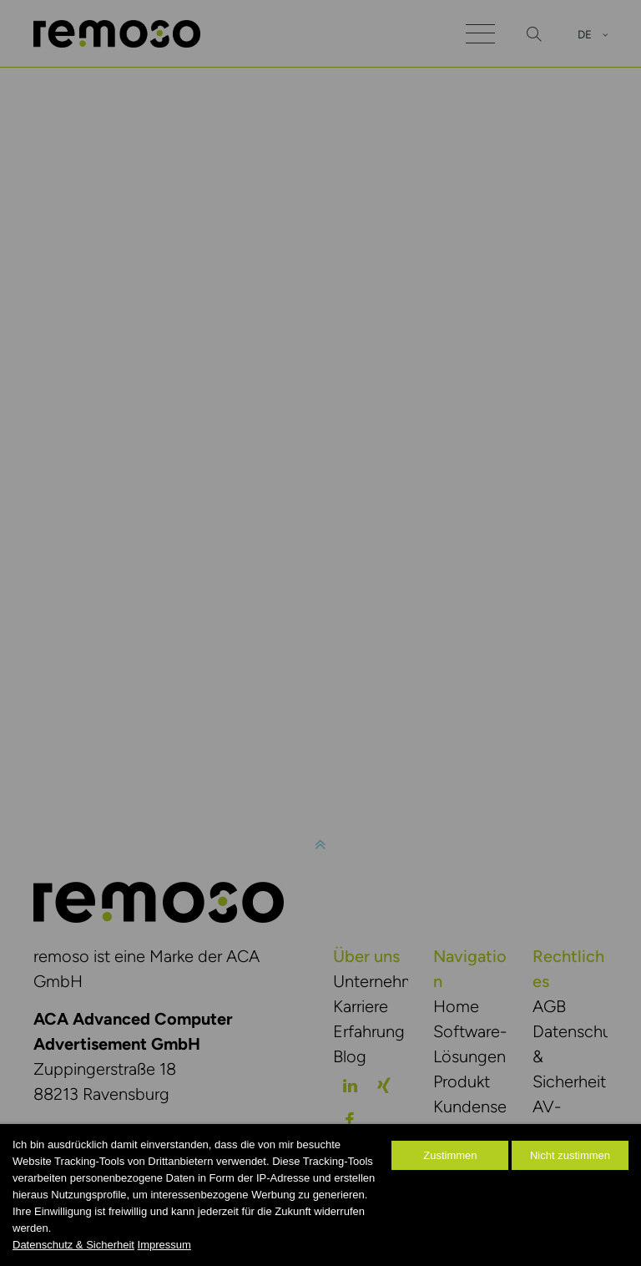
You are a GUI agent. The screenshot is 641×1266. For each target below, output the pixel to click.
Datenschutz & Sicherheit (73, 1244)
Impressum (164, 1244)
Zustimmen (450, 1155)
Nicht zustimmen (570, 1155)
